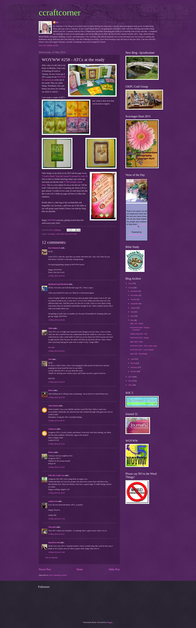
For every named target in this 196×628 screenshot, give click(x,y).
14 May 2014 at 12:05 (56, 467)
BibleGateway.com (136, 235)
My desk (51, 347)
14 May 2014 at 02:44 (56, 320)
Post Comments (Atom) (58, 575)
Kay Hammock (54, 248)
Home (79, 569)
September (135, 304)
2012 (130, 381)
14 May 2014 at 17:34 (56, 519)
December (135, 291)
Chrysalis (52, 527)
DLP (66, 234)
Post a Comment (51, 558)
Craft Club (60, 234)
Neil (49, 359)
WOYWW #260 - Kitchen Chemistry (140, 329)
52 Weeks (51, 234)
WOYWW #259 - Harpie (139, 338)
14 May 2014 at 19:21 (56, 534)
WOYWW (51, 220)
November (135, 295)
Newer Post (45, 569)
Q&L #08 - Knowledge (138, 354)
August (133, 308)
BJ (57, 22)
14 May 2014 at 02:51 (56, 351)
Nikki (50, 328)
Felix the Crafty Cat (56, 475)
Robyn (51, 452)
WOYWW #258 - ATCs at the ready (143, 346)
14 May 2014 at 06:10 (56, 382)
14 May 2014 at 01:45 (56, 276)
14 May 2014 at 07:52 (56, 397)
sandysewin (52, 501)
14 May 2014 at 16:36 (56, 493)
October (134, 299)
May (132, 320)
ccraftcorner (60, 12)
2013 (130, 377)
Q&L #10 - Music (136, 324)
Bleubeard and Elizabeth (58, 284)
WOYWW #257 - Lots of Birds (142, 350)
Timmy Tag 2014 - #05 (138, 334)
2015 (130, 283)
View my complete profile (48, 45)
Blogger (109, 622)
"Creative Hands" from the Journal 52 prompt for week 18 (64, 176)
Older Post (114, 569)
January (134, 371)
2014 (130, 288)
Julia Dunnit (53, 406)
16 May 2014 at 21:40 (56, 552)
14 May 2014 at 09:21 (56, 421)
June (132, 316)
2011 (130, 385)
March (133, 363)
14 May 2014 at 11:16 (56, 444)
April (133, 359)
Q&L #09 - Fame (136, 342)
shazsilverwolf (54, 543)
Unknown (52, 429)
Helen (50, 390)
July (132, 312)
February (134, 367)
